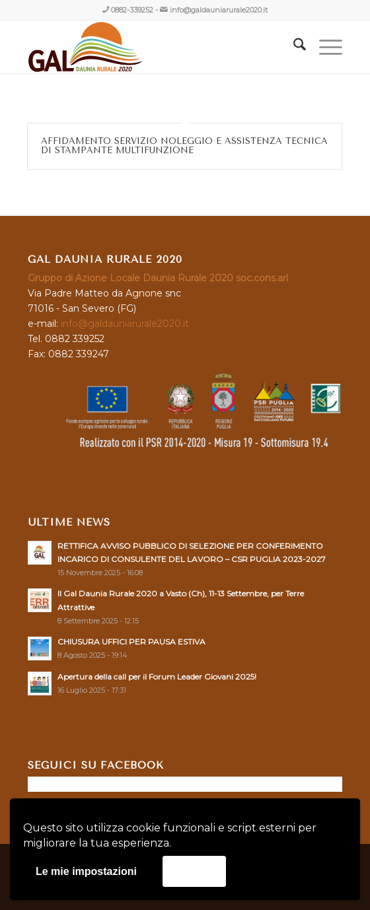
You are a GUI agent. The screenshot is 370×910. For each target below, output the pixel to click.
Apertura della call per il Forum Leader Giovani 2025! (156, 677)
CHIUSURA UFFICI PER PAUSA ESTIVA (131, 642)
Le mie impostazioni (86, 871)
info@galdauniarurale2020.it (219, 10)
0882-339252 (132, 10)
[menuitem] (293, 46)
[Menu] (324, 46)
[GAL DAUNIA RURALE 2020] (153, 46)
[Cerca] (293, 46)
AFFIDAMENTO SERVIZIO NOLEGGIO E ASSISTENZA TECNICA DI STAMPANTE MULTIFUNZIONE (184, 145)
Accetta (194, 870)
